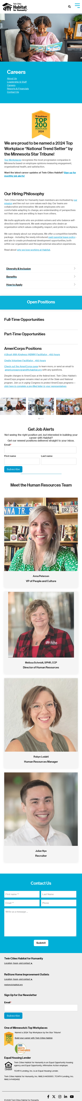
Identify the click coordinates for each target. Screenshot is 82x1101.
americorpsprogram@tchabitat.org (23, 369)
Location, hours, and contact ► (18, 963)
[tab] (39, 418)
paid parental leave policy (61, 237)
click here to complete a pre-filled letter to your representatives (35, 386)
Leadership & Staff (17, 81)
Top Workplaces (12, 160)
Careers (11, 85)
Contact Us (13, 92)
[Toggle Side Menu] (77, 5)
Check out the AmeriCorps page (21, 366)
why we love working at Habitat (33, 249)
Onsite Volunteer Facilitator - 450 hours (25, 360)
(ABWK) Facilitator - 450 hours (32, 354)
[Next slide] (76, 408)
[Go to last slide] (5, 408)
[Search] (69, 7)
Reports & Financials (18, 88)
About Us (12, 78)
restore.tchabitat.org (13, 984)
